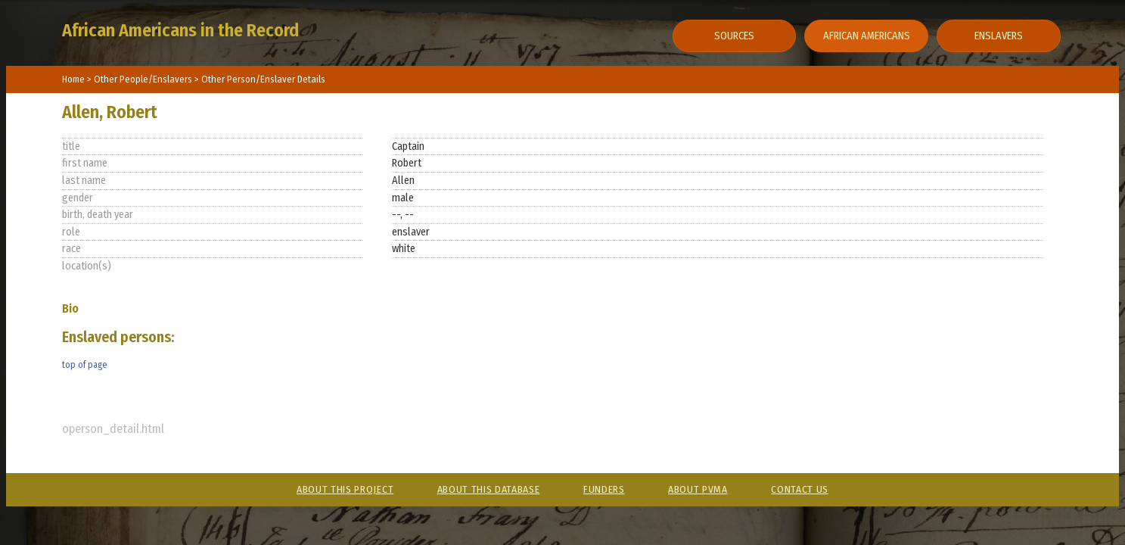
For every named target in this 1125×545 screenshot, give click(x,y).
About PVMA (698, 489)
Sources (734, 36)
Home (73, 79)
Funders (604, 489)
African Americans (866, 36)
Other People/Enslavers (144, 79)
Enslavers (998, 36)
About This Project (345, 489)
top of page (84, 365)
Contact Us (799, 489)
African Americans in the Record (180, 30)
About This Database (488, 489)
